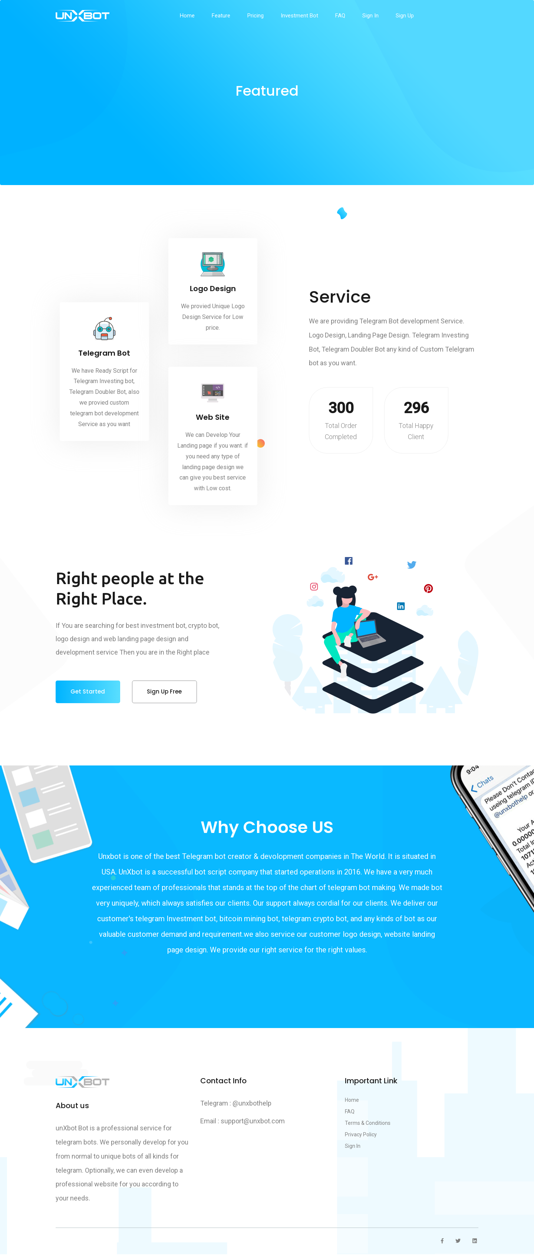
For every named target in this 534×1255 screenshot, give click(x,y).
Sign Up (405, 15)
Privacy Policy (361, 1135)
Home (187, 15)
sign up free (165, 692)
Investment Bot (299, 15)
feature (221, 15)
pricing (255, 15)
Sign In (370, 15)
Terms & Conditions (367, 1124)
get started (88, 692)
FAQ (340, 15)
